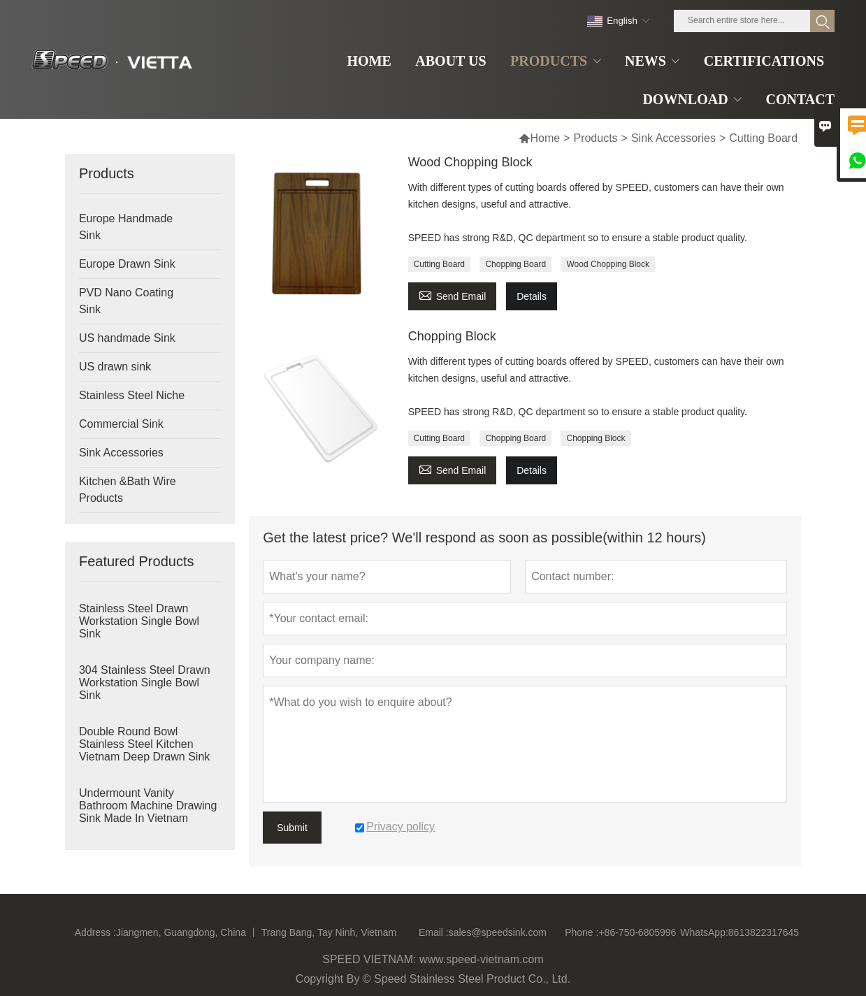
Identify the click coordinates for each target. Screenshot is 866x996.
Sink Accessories (673, 138)
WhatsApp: (704, 932)
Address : (95, 932)
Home (539, 138)
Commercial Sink (121, 424)
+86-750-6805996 (637, 932)
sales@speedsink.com (498, 932)
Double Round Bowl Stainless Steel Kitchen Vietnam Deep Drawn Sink (144, 744)
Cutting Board (439, 264)
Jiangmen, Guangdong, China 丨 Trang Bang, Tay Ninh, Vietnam (256, 932)
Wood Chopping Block (470, 162)
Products (595, 138)
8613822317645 (763, 932)
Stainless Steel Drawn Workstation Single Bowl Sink (139, 621)
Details (532, 296)
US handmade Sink (127, 338)
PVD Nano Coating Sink (126, 301)
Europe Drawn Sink (127, 264)
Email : (434, 932)
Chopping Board (515, 264)
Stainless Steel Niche (132, 395)
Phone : (581, 932)
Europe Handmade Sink (126, 226)
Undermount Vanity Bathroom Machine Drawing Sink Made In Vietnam (148, 805)
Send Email (452, 294)
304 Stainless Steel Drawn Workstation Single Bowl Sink (144, 682)
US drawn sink (115, 367)
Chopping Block (452, 336)
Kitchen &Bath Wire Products (127, 489)
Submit (292, 827)
